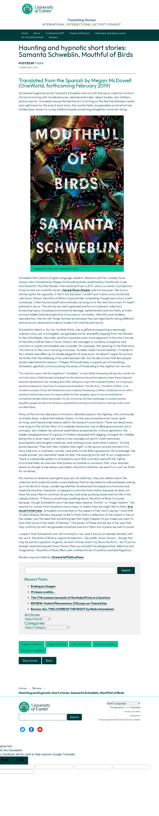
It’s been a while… (43, 592)
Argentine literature (31, 644)
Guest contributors (80, 33)
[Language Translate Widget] (123, 703)
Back (49, 660)
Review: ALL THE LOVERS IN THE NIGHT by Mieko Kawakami (72, 609)
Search (126, 570)
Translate (132, 707)
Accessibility (135, 715)
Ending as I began (43, 586)
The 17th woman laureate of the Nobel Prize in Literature (70, 598)
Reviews (53, 37)
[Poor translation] (20, 760)
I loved (76, 290)
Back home (30, 660)
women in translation (32, 650)
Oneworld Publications (68, 557)
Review (37, 688)
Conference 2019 (55, 33)
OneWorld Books (80, 644)
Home (24, 33)
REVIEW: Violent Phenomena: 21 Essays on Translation (69, 603)
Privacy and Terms (132, 711)
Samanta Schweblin (105, 644)
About (36, 33)
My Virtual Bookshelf (32, 37)
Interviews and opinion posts (110, 33)
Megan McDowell (56, 644)
